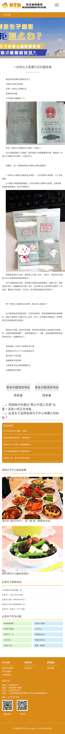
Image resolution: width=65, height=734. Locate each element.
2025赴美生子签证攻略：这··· (12, 590)
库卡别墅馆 (6, 671)
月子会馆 (6, 663)
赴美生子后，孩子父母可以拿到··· (18, 458)
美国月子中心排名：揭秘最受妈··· (18, 444)
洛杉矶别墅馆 (7, 668)
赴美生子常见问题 (11, 616)
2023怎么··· (39, 629)
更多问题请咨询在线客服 (18, 388)
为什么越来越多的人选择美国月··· (18, 451)
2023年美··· (7, 640)
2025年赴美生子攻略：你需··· (16, 431)
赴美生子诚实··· (9, 629)
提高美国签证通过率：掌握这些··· (18, 438)
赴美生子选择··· (40, 623)
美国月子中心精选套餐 (14, 470)
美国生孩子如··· (40, 640)
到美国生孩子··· (40, 634)
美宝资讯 (8, 425)
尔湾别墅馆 (6, 675)
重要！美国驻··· (40, 645)
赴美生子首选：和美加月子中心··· (14, 600)
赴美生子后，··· (9, 645)
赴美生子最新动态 (11, 582)
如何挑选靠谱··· (9, 623)
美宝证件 (28, 663)
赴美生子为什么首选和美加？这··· (14, 604)
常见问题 (7, 15)
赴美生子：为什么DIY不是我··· (13, 595)
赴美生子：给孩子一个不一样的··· (14, 609)
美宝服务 (51, 663)
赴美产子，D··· (9, 634)
